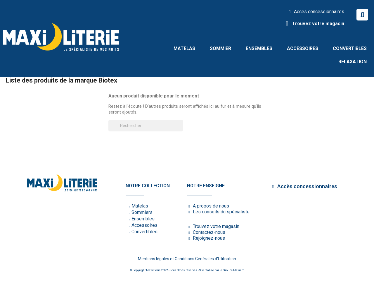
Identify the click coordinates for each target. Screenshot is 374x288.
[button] (362, 14)
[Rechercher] (145, 125)
